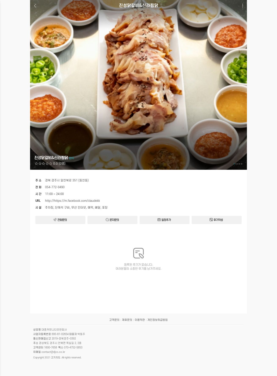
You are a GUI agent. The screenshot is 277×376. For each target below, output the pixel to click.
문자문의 (112, 220)
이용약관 (140, 319)
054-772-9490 (55, 187)
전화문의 (60, 220)
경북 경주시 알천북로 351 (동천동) (67, 180)
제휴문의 (127, 319)
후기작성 (216, 220)
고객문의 (114, 319)
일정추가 (164, 220)
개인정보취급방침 (157, 319)
